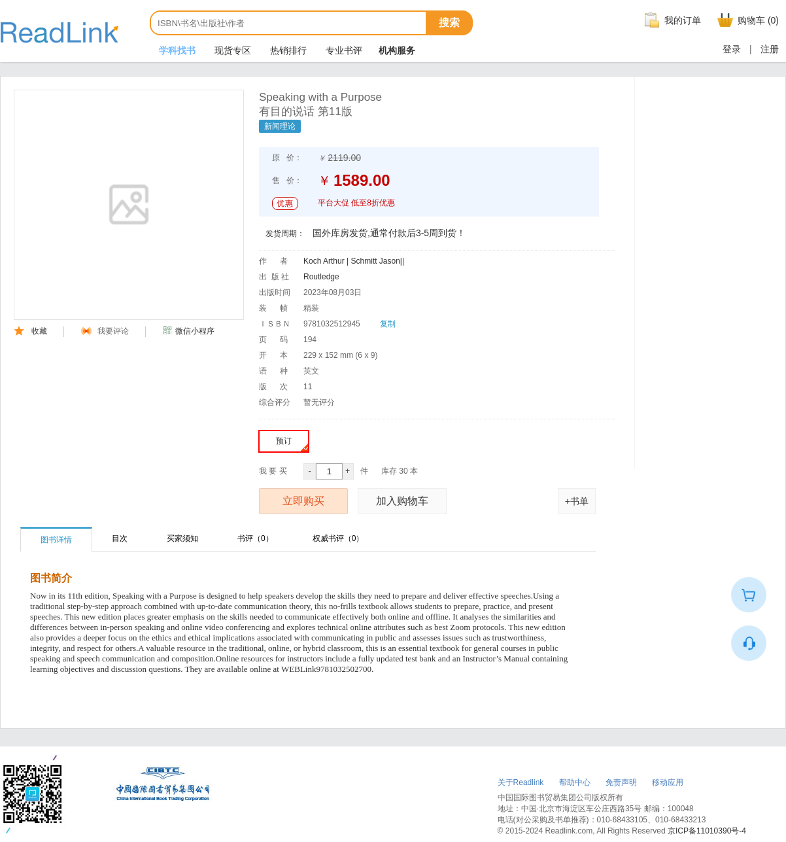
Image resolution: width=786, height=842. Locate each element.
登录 (732, 49)
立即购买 (303, 500)
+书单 (577, 501)
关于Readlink (521, 782)
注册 (769, 49)
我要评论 (104, 331)
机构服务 (397, 50)
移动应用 (667, 782)
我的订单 (671, 20)
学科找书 (176, 50)
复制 (388, 323)
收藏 (30, 331)
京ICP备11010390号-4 (707, 830)
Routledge (321, 276)
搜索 (449, 22)
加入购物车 (402, 500)
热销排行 (287, 50)
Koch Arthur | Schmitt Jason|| (353, 261)
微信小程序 (188, 331)
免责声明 (621, 782)
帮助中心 (574, 782)
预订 (292, 443)
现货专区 (231, 50)
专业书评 (342, 50)
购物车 (746, 20)
